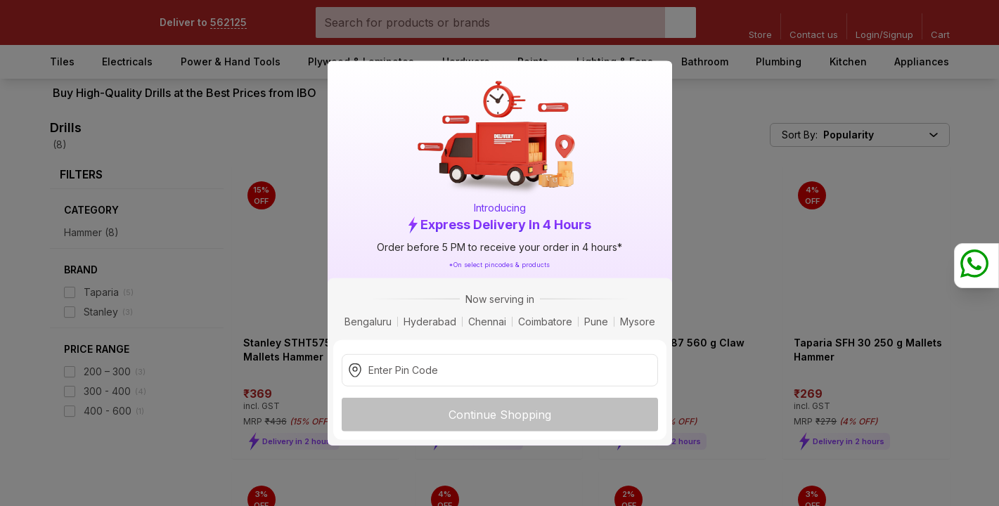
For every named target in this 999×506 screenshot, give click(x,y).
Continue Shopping (500, 414)
